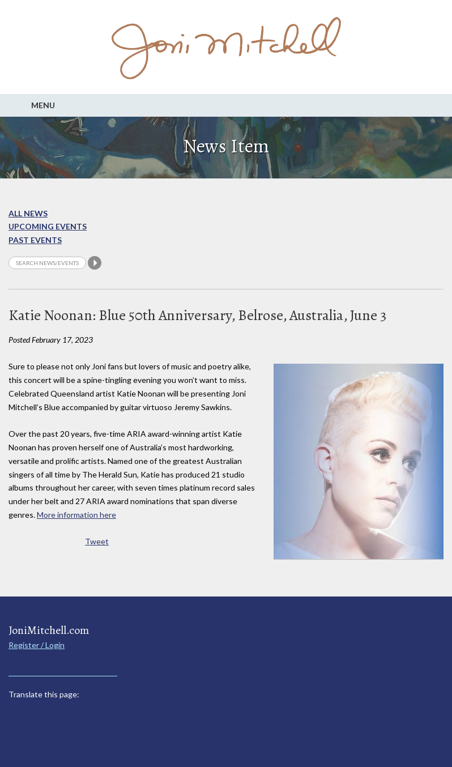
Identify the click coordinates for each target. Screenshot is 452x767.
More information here (76, 514)
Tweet (97, 541)
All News (28, 213)
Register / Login (36, 645)
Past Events (35, 240)
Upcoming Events (47, 226)
